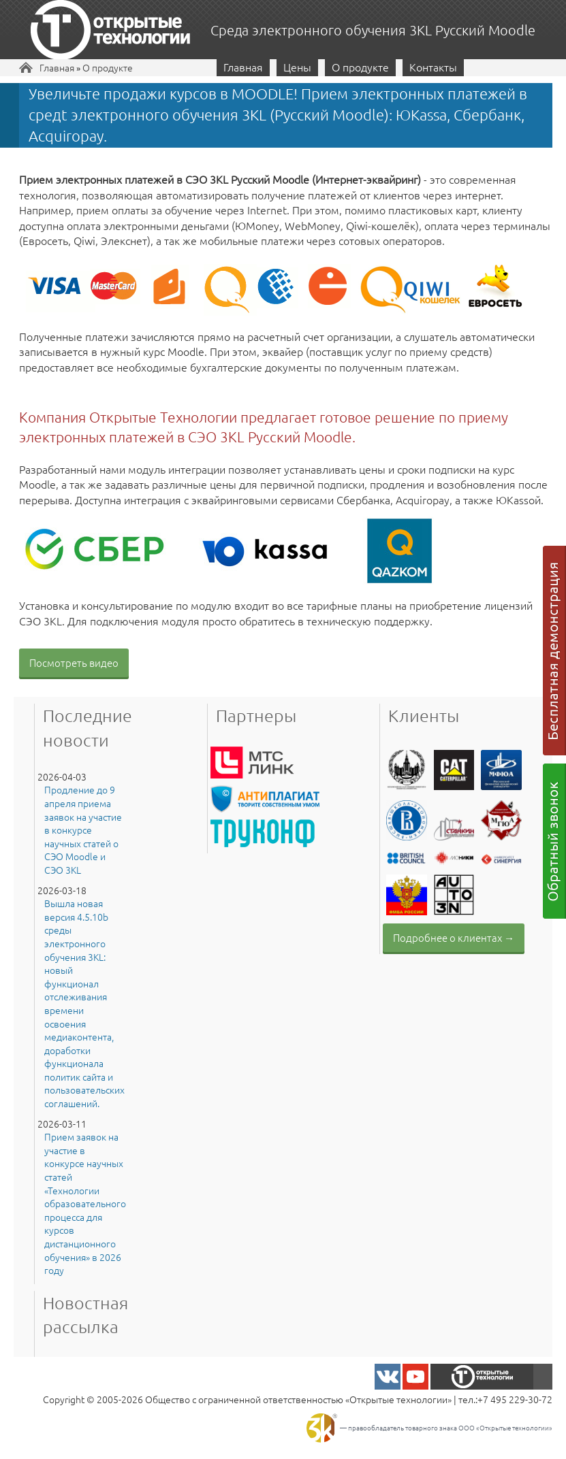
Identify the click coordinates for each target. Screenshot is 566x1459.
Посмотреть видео (74, 662)
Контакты (433, 66)
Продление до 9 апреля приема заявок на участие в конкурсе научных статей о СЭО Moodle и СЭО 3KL (83, 829)
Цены (297, 66)
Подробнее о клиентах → (453, 937)
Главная (57, 67)
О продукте (107, 67)
